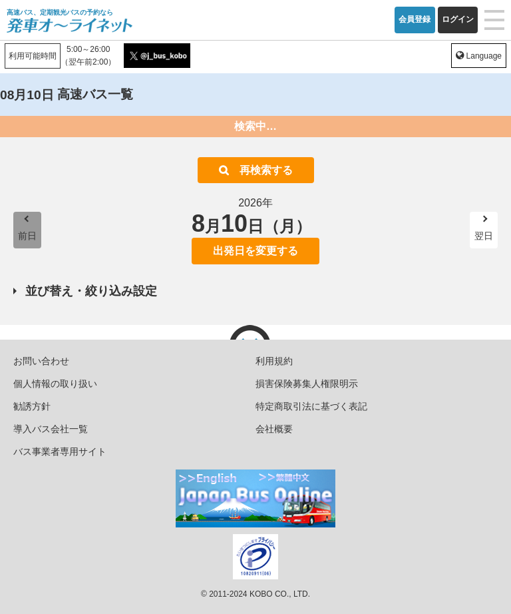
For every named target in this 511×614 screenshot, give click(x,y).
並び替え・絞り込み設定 (91, 291)
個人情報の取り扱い (55, 383)
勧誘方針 (32, 406)
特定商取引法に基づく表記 (311, 406)
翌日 (483, 235)
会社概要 (274, 429)
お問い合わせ (41, 361)
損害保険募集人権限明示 (307, 383)
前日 (27, 235)
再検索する (266, 170)
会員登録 (414, 19)
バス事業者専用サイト (59, 451)
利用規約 (274, 361)
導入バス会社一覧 (50, 429)
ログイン (458, 19)
